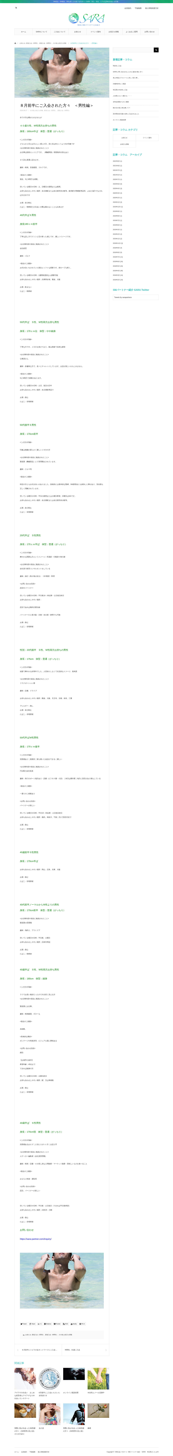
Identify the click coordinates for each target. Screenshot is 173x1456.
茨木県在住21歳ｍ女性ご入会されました (126, 114)
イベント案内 (96, 32)
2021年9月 (116, 166)
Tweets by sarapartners (123, 297)
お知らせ (77, 32)
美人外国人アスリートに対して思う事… (126, 78)
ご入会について (59, 32)
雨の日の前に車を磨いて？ (121, 108)
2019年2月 (116, 234)
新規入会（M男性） (45, 43)
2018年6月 (116, 261)
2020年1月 (116, 202)
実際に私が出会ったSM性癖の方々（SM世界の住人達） (73, 1429)
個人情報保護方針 (152, 8)
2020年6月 (116, 184)
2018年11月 (117, 243)
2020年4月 (116, 188)
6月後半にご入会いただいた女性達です (49, 1394)
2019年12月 (117, 207)
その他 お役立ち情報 (59, 43)
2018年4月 (116, 271)
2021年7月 (116, 170)
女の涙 (41, 1428)
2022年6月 (116, 161)
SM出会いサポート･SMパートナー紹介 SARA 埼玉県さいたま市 (137, 1452)
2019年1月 (116, 239)
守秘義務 (138, 8)
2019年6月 (116, 225)
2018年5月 (116, 266)
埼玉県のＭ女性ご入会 (120, 90)
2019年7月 (116, 220)
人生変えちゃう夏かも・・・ (122, 96)
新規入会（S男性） (32, 43)
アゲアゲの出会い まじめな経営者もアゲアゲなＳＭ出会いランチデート (24, 1395)
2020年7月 (116, 179)
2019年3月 (116, 229)
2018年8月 (116, 252)
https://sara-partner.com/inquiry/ (35, 1239)
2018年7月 (116, 257)
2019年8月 (116, 216)
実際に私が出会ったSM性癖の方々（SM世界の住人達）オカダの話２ (24, 1431)
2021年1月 (116, 175)
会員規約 (127, 8)
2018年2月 (116, 280)
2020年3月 (116, 193)
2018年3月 (116, 275)
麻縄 (89, 1428)
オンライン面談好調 (70, 1393)
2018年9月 (116, 248)
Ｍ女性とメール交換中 (96, 1393)
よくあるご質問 (132, 32)
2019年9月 (116, 211)
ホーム (23, 32)
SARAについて (41, 32)
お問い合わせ (150, 32)
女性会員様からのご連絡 (121, 102)
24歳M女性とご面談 (119, 84)
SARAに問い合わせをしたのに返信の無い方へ (128, 72)
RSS (15, 7)
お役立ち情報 (114, 32)
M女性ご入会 (117, 66)
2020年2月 (116, 197)
